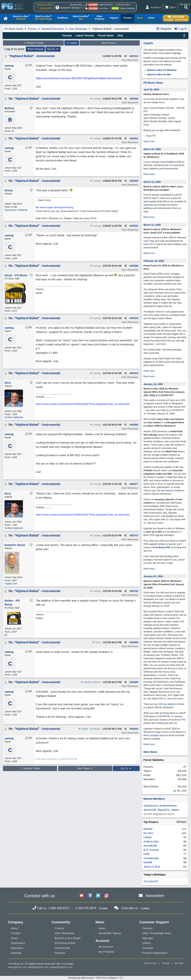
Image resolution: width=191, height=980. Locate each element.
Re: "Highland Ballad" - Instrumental (34, 98)
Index (71, 42)
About (14, 928)
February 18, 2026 (153, 260)
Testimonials (62, 948)
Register (164, 28)
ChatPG (148, 43)
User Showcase (78, 28)
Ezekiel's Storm (91, 682)
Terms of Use (150, 963)
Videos (146, 942)
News (102, 928)
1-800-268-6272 (105, 5)
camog (95, 98)
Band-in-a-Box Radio (68, 938)
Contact (16, 933)
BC (6, 635)
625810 (134, 729)
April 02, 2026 (151, 89)
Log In (180, 28)
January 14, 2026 (153, 384)
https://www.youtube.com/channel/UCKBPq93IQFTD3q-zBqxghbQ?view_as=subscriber (83, 404)
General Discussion (52, 28)
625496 (134, 98)
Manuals (147, 938)
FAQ (120, 35)
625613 (134, 373)
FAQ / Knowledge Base (156, 933)
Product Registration (155, 952)
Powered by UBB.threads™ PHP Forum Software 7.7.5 (95, 978)
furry (96, 642)
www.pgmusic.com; (17, 967)
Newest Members (154, 798)
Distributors (18, 942)
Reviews (60, 952)
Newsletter (155, 895)
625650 (134, 424)
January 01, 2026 (153, 576)
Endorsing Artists (65, 942)
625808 (134, 642)
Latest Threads (85, 35)
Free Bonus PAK (162, 547)
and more (160, 344)
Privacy (165, 963)
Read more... (149, 141)
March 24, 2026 (152, 149)
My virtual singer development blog (54, 207)
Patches (147, 928)
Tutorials (147, 948)
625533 (134, 226)
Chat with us (129, 908)
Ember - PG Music (89, 729)
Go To (53, 49)
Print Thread (35, 49)
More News (150, 751)
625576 (134, 318)
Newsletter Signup (109, 933)
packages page (157, 735)
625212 (134, 56)
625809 (134, 682)
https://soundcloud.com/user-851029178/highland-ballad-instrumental (78, 78)
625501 (134, 138)
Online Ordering (127, 8)
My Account (105, 946)
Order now (148, 371)
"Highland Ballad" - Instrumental (31, 56)
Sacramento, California (15, 210)
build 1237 (148, 244)
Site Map (178, 963)
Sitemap (16, 952)
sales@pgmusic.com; (39, 967)
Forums (32, 28)
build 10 (168, 165)
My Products (106, 951)
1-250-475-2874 (122, 5)
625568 (134, 266)
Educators (17, 948)
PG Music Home (13, 28)
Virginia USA (10, 583)
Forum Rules (106, 35)
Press (14, 938)
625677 (134, 484)
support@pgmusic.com (61, 967)
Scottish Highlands (13, 417)
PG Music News (153, 82)
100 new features (165, 490)
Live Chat (103, 8)
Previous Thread (33, 43)
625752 (134, 591)
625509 (134, 181)
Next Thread (110, 43)
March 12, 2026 (152, 181)
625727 (134, 535)
